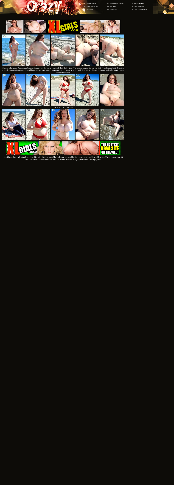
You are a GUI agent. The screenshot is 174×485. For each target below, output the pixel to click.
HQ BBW (113, 6)
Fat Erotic (90, 10)
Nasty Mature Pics (92, 6)
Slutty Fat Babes (139, 6)
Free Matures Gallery (117, 3)
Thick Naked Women (140, 10)
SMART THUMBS (92, 425)
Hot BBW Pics (91, 3)
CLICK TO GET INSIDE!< (63, 107)
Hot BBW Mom (139, 3)
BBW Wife (113, 10)
